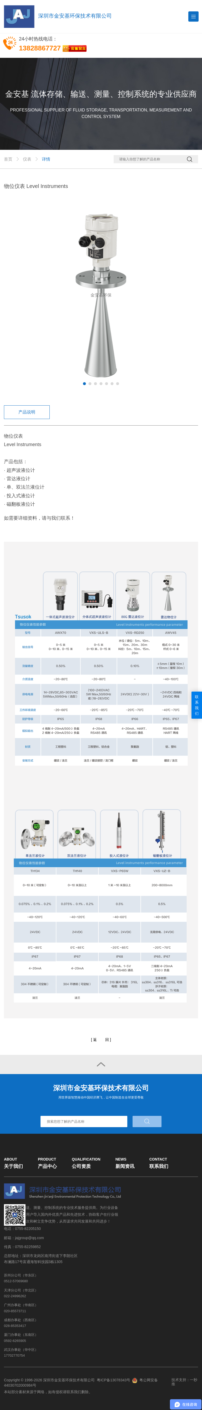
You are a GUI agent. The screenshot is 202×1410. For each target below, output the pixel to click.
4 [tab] (101, 383)
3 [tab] (95, 383)
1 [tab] (84, 383)
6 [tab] (112, 383)
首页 (8, 159)
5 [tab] (106, 383)
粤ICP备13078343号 (113, 1380)
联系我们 (197, 705)
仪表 (27, 159)
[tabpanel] (101, 295)
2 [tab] (90, 383)
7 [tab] (117, 383)
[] (101, 1040)
